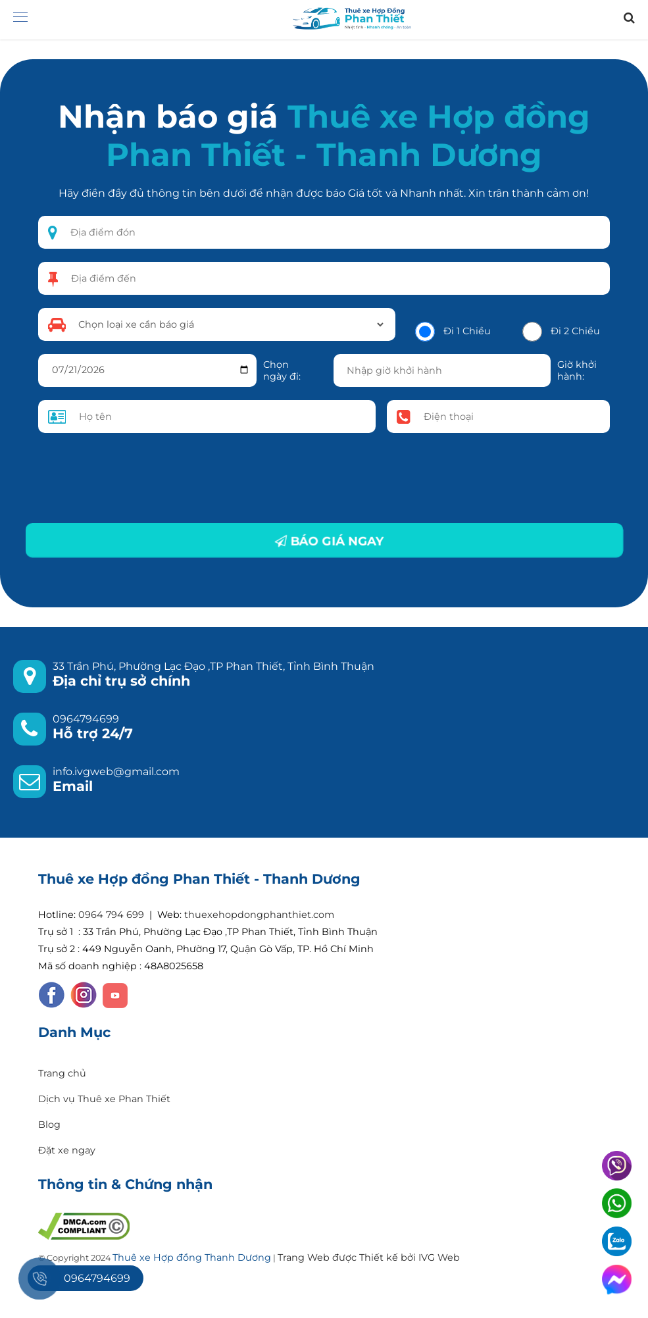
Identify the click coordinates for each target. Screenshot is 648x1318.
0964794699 (86, 719)
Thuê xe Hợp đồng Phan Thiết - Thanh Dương (348, 135)
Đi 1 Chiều (467, 331)
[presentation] (138, 478)
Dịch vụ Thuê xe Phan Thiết (104, 1099)
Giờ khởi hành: (577, 370)
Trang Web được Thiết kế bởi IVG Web (369, 1257)
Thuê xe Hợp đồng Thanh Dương (191, 1257)
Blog (49, 1124)
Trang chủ (62, 1073)
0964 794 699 (111, 915)
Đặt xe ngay (66, 1150)
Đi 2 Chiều (575, 331)
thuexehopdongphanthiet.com (259, 915)
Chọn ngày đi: (282, 370)
